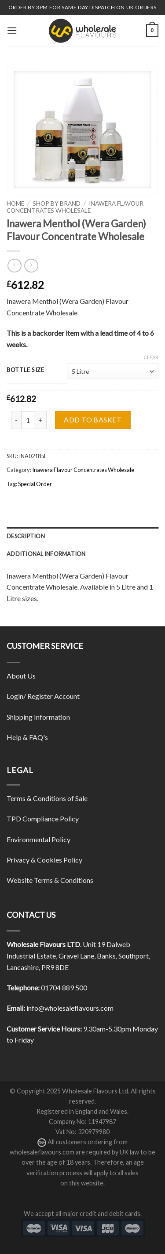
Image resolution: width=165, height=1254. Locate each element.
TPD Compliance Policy (43, 818)
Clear (150, 357)
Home (15, 203)
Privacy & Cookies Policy (44, 859)
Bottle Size (25, 370)
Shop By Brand (57, 203)
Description (26, 536)
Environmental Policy (38, 839)
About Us (21, 675)
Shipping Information (38, 717)
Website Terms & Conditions (50, 880)
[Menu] (12, 30)
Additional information (46, 553)
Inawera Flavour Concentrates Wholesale (75, 207)
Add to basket (92, 419)
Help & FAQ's (27, 737)
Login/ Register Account (43, 696)
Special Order (35, 483)
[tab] (82, 536)
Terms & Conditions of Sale (47, 798)
